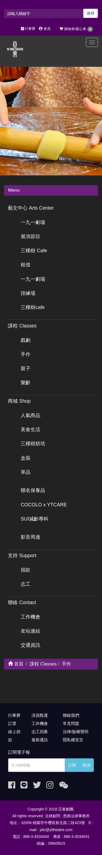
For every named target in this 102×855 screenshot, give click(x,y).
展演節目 (30, 236)
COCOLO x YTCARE (44, 504)
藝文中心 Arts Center (31, 208)
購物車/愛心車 (76, 29)
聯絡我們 (71, 715)
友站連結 (30, 631)
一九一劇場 (33, 222)
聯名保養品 (33, 490)
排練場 (28, 293)
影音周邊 (30, 537)
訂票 (12, 723)
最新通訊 (40, 739)
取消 (86, 765)
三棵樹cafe (33, 307)
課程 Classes (22, 326)
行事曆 (28, 29)
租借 (25, 264)
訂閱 (72, 765)
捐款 (25, 570)
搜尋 (90, 13)
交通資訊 (30, 645)
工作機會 (30, 617)
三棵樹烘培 (33, 443)
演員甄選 (40, 715)
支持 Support (22, 555)
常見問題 (71, 723)
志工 (25, 584)
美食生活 (30, 429)
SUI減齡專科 (34, 519)
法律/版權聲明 (75, 731)
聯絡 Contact (22, 602)
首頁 (15, 664)
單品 (25, 472)
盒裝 (25, 458)
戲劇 (25, 340)
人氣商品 (30, 415)
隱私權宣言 (73, 739)
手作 (25, 354)
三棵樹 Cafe (34, 250)
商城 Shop (19, 401)
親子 (25, 368)
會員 (45, 29)
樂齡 (25, 382)
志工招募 (40, 731)
